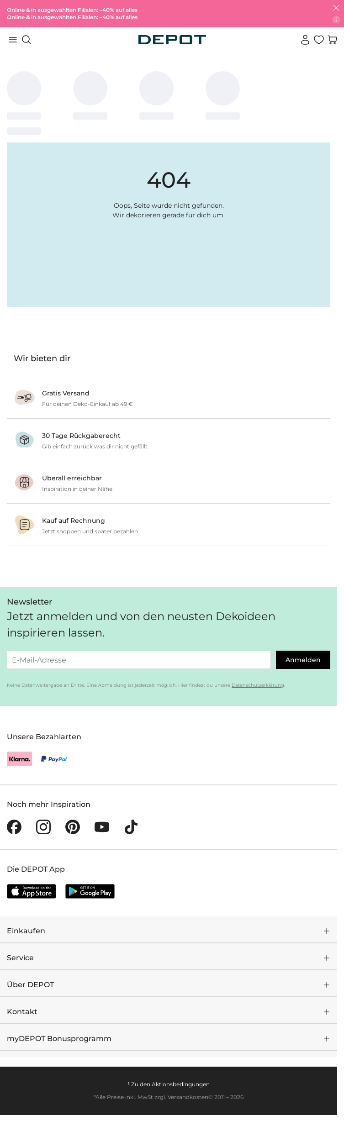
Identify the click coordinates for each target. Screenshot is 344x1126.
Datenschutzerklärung (258, 685)
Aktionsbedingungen (181, 1084)
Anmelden (303, 660)
